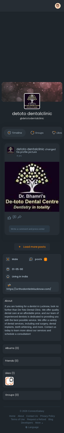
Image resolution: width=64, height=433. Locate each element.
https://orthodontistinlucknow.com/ (29, 289)
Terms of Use (18, 419)
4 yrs (19, 155)
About (21, 416)
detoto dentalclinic (32, 114)
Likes (8, 373)
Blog (50, 419)
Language (32, 427)
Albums (9, 348)
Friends (9, 360)
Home (12, 416)
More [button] (39, 423)
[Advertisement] (31, 47)
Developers (27, 422)
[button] (58, 6)
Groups (9, 395)
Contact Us (32, 416)
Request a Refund (36, 419)
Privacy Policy (47, 416)
